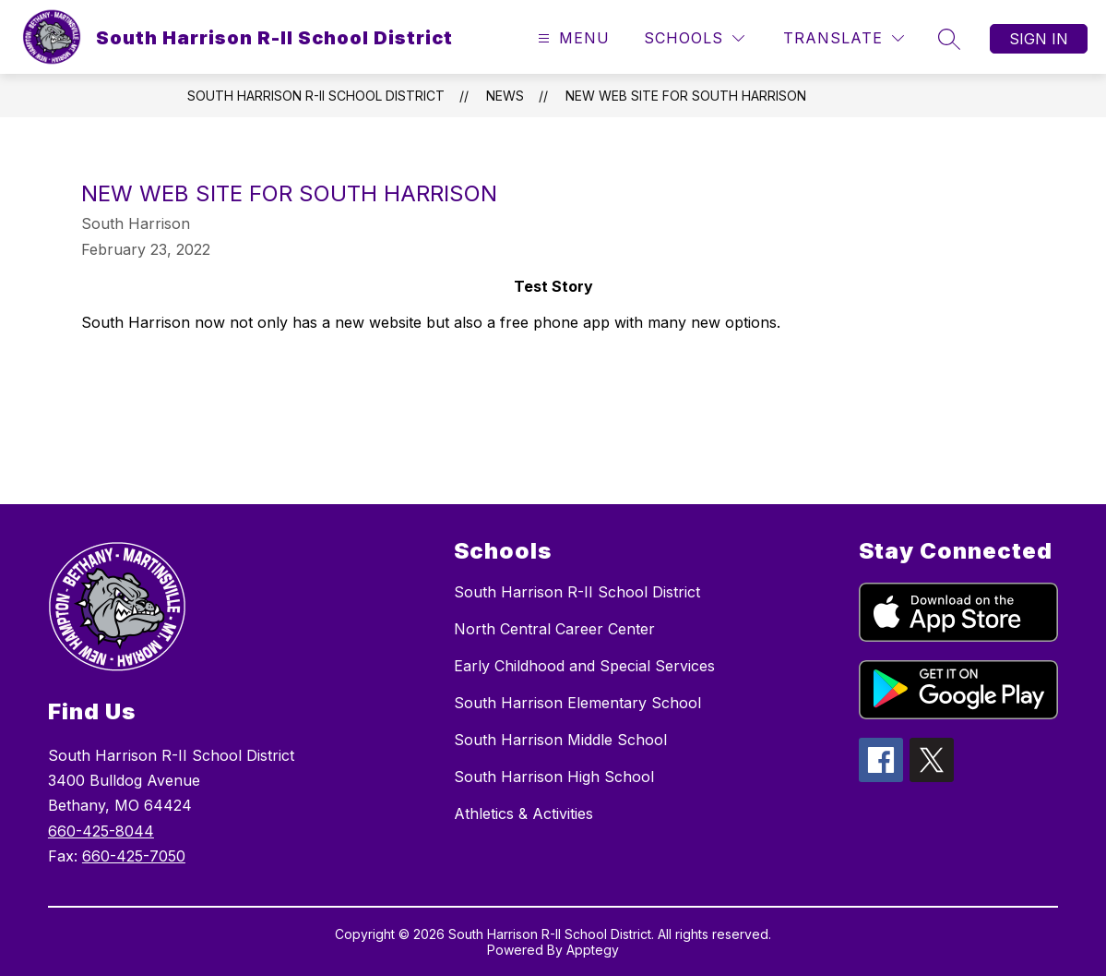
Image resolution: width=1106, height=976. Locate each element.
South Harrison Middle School (560, 739)
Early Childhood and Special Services (584, 666)
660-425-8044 (101, 831)
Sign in (1038, 39)
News (505, 95)
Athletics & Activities (523, 813)
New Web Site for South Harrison (685, 95)
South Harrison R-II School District (316, 95)
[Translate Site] (844, 38)
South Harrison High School (554, 776)
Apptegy (592, 950)
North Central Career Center (554, 629)
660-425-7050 (133, 856)
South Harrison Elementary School (577, 702)
